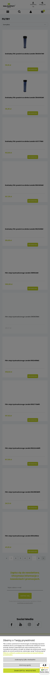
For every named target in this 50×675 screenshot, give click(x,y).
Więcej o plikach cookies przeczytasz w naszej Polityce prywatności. (23, 654)
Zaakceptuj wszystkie (25, 670)
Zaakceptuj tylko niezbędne (25, 659)
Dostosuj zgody (25, 665)
